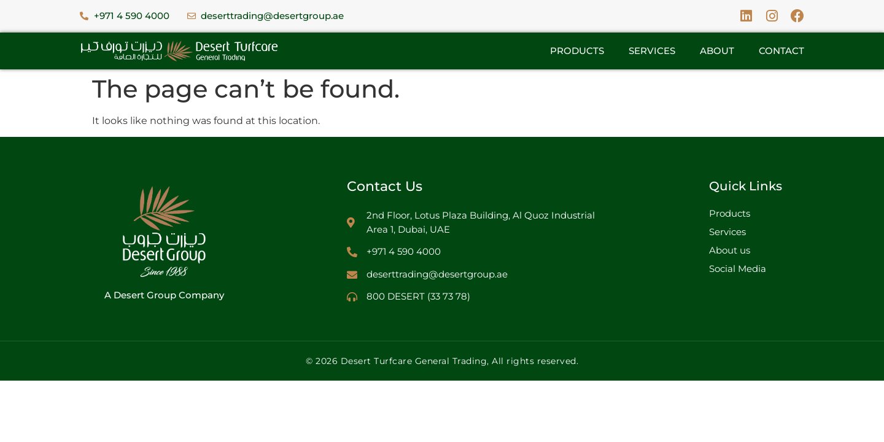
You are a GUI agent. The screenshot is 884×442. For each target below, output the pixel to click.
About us (729, 250)
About (717, 50)
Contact (781, 50)
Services (652, 50)
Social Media (737, 268)
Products (577, 50)
